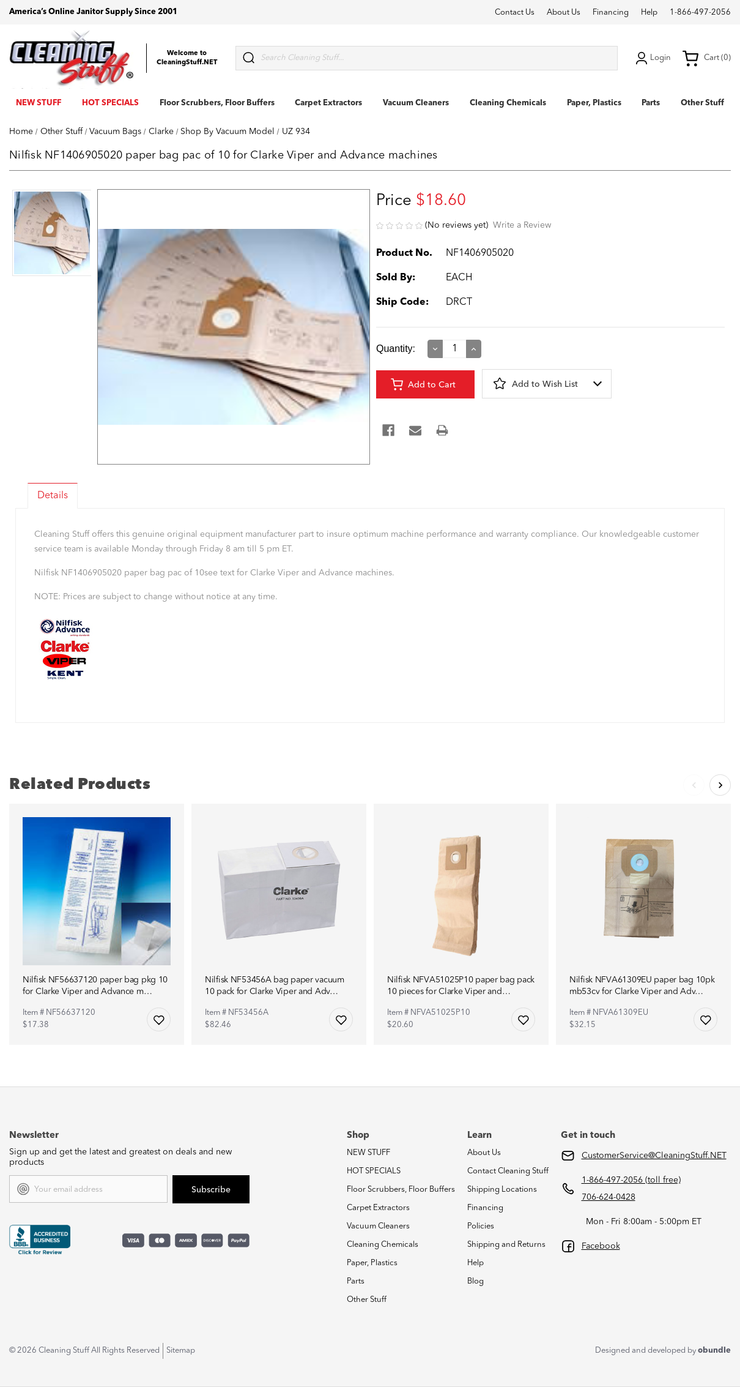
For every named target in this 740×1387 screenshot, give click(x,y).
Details (52, 496)
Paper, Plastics (594, 103)
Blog (475, 1281)
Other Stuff (702, 103)
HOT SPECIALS (110, 103)
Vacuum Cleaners (416, 103)
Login (652, 58)
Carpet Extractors (328, 103)
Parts (651, 103)
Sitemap (180, 1351)
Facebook (601, 1246)
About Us (563, 13)
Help (649, 13)
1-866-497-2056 (700, 13)
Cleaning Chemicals (508, 103)
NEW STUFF (38, 103)
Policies (480, 1226)
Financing (611, 13)
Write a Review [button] (522, 225)
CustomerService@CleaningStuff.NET (654, 1155)
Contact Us (515, 13)
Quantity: (395, 348)
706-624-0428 (608, 1197)
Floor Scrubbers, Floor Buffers (217, 103)
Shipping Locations (502, 1190)
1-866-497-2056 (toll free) (631, 1180)
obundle (714, 1351)
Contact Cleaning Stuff (508, 1171)
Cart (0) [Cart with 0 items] (706, 58)
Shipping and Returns (506, 1245)
